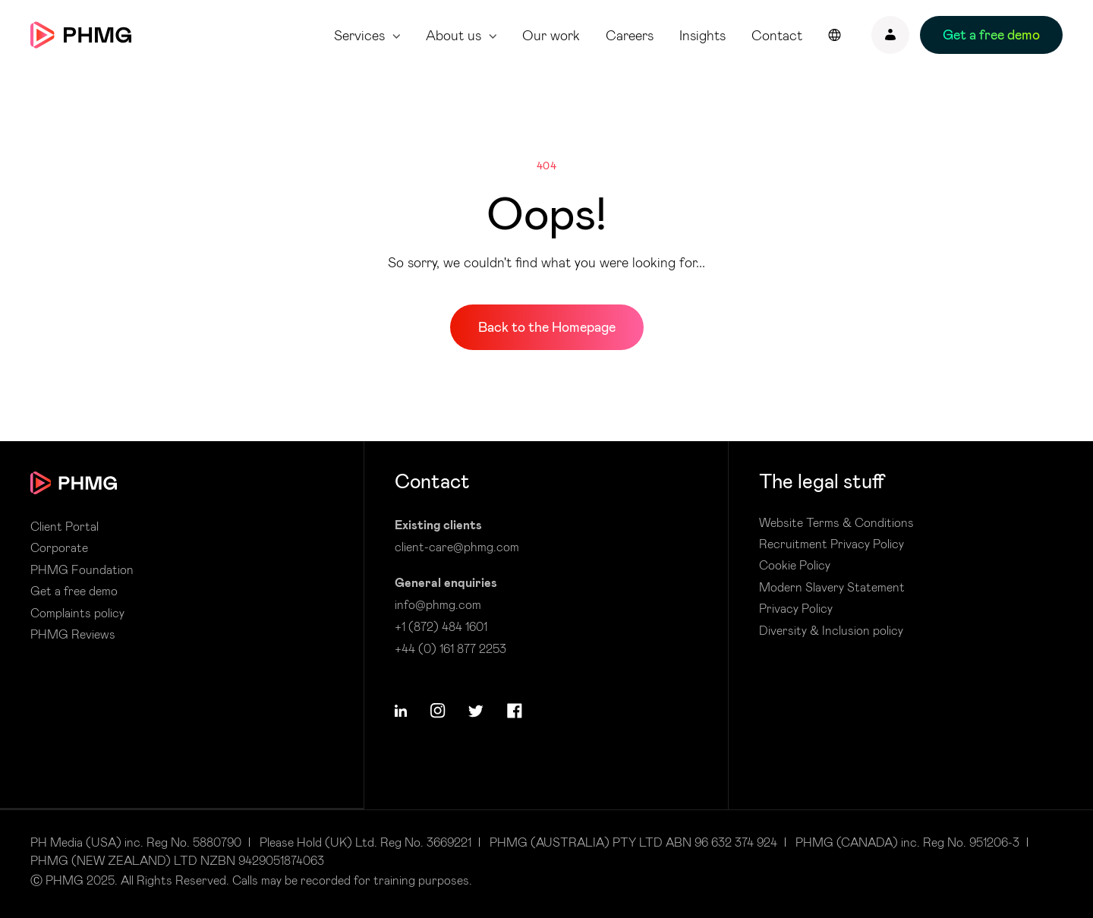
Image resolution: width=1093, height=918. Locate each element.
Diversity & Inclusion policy (831, 630)
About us (453, 35)
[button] (401, 711)
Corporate (59, 547)
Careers (630, 35)
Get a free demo (74, 591)
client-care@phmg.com (457, 546)
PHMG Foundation (82, 569)
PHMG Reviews (72, 634)
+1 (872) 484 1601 (441, 626)
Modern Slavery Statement (832, 587)
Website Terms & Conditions (836, 522)
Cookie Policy (794, 565)
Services (359, 35)
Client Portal (64, 526)
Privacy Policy (796, 608)
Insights (702, 35)
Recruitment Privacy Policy (831, 543)
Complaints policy (77, 613)
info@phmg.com (438, 604)
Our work (551, 35)
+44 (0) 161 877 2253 (450, 648)
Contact (776, 35)
